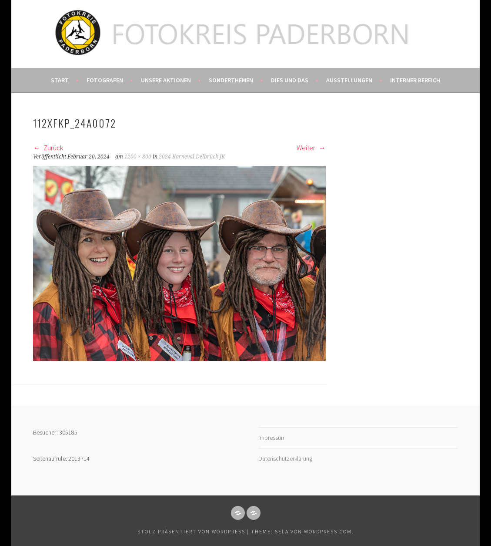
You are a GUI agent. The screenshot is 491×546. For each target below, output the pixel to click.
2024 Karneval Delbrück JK (192, 157)
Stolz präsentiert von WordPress (191, 531)
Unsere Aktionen (166, 80)
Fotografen (105, 80)
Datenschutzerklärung (285, 458)
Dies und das (289, 80)
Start (60, 80)
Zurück (48, 147)
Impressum (272, 438)
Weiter (311, 147)
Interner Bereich (415, 80)
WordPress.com (328, 531)
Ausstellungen (349, 80)
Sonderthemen (231, 80)
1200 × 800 (137, 157)
